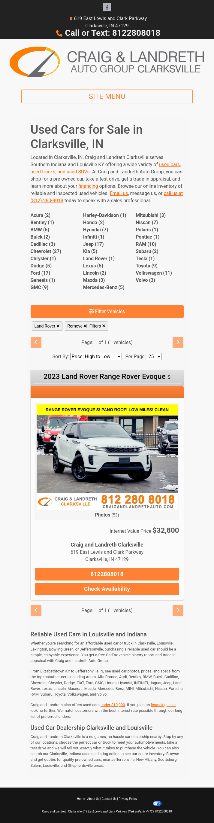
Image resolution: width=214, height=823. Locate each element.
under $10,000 (113, 705)
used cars (169, 164)
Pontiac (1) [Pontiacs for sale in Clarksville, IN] (147, 237)
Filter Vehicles (107, 311)
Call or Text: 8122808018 (113, 33)
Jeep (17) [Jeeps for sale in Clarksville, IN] (93, 244)
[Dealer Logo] (107, 62)
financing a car (163, 705)
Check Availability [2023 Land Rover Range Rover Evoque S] (107, 588)
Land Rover (47, 326)
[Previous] (36, 342)
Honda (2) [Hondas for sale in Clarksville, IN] (93, 222)
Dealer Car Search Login (69, 803)
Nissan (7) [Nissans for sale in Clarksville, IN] (147, 222)
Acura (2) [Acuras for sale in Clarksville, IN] (41, 215)
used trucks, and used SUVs (60, 172)
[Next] (178, 342)
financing (88, 186)
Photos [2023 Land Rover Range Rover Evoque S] (107, 515)
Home (81, 798)
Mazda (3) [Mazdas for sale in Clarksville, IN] (94, 280)
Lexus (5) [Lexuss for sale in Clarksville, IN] (93, 266)
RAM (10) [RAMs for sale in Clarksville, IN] (146, 244)
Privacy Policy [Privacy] (128, 798)
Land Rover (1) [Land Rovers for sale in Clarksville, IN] (99, 258)
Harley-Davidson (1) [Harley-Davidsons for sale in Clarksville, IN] (104, 215)
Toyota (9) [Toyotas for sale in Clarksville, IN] (147, 266)
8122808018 (106, 574)
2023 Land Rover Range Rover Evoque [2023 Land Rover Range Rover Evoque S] (107, 376)
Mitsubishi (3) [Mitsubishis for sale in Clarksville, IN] (151, 215)
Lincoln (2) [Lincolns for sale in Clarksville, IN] (94, 273)
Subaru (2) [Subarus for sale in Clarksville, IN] (147, 251)
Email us (119, 193)
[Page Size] (154, 356)
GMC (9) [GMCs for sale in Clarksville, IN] (40, 287)
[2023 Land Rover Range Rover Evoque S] (107, 457)
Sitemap (114, 803)
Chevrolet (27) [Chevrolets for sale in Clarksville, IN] (46, 251)
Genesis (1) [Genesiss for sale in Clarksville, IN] (43, 280)
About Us (93, 798)
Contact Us (109, 798)
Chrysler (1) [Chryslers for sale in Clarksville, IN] (43, 258)
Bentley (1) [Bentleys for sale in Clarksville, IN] (42, 222)
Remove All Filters (86, 326)
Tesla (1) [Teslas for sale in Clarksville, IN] (145, 258)
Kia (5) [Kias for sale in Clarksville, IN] (90, 251)
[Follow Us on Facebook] (107, 7)
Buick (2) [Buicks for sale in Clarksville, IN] (40, 237)
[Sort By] (96, 356)
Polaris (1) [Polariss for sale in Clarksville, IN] (147, 230)
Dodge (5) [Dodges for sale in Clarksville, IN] (41, 266)
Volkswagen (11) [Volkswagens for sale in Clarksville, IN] (154, 273)
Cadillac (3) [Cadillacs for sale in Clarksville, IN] (43, 244)
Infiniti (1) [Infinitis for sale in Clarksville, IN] (93, 237)
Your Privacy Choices (142, 803)
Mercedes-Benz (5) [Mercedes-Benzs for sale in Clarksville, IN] (104, 287)
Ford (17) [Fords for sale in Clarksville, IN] (40, 273)
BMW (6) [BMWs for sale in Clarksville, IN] (40, 230)
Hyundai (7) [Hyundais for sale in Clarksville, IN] (95, 230)
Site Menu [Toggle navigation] (107, 96)
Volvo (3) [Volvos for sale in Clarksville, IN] (145, 280)
